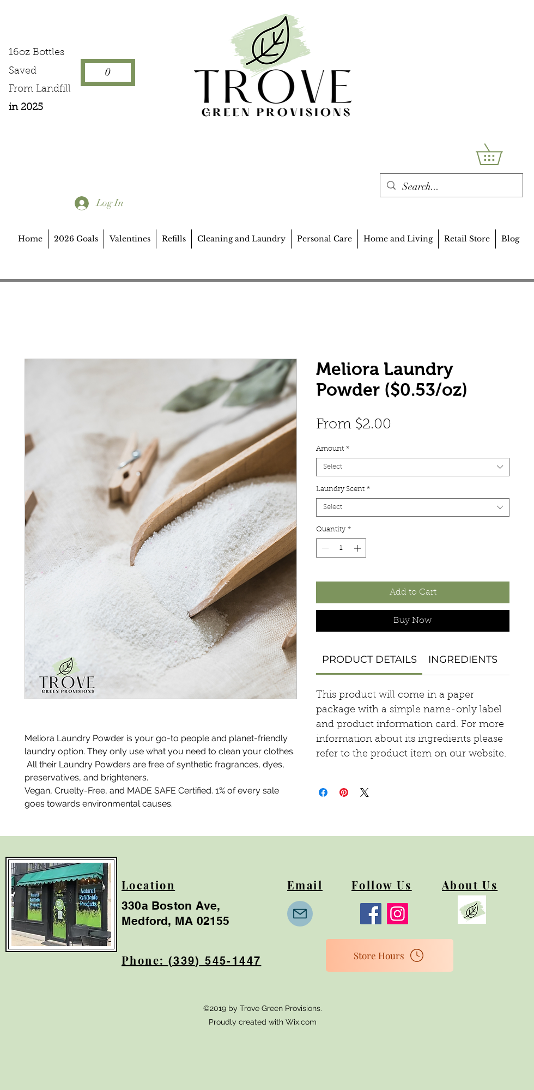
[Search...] (451, 187)
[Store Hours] (389, 955)
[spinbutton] (341, 548)
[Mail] (300, 914)
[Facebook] (370, 913)
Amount (332, 448)
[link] (369, 659)
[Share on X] (364, 792)
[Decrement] (324, 548)
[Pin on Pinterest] (343, 792)
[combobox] (412, 467)
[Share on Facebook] (323, 792)
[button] (499, 154)
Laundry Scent (343, 489)
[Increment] (358, 548)
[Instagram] (397, 913)
